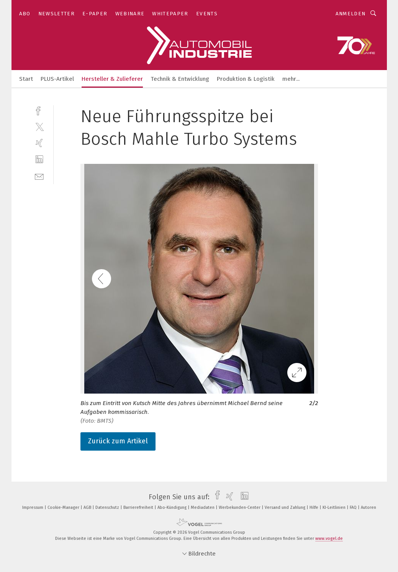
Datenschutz (107, 507)
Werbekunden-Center (240, 507)
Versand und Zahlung (285, 507)
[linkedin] (39, 159)
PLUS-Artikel (57, 78)
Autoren (368, 507)
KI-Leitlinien (335, 507)
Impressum (33, 507)
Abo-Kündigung (172, 507)
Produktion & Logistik (246, 78)
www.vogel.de (329, 538)
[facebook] (39, 110)
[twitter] (39, 126)
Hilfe (314, 507)
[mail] (39, 176)
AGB (88, 507)
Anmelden (351, 13)
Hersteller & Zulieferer (112, 78)
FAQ (354, 507)
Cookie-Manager (63, 507)
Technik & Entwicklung (180, 78)
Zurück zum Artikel (118, 441)
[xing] (39, 143)
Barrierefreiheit (138, 507)
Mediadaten (203, 507)
